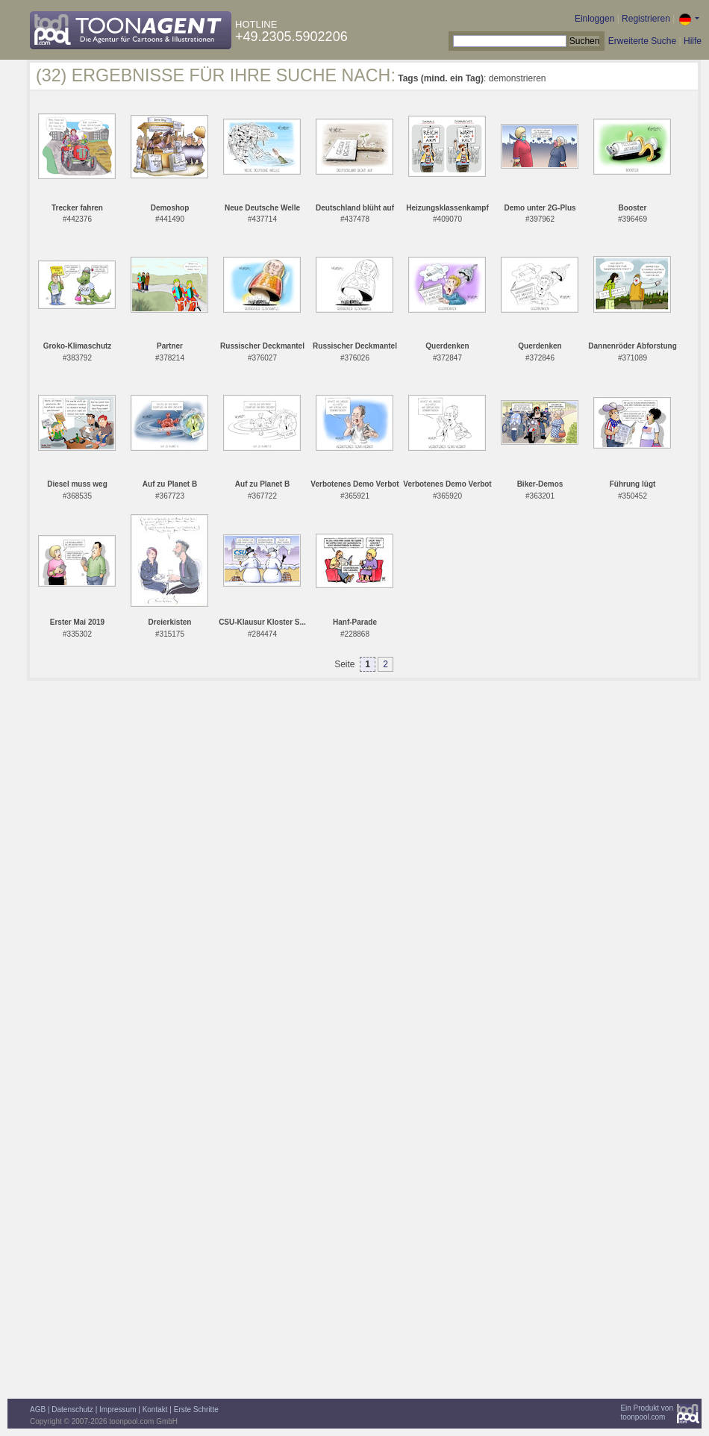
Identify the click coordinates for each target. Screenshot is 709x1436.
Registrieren (646, 18)
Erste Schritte (196, 1409)
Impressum (117, 1409)
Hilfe (693, 41)
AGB (38, 1409)
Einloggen (594, 18)
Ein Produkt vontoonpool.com (646, 1412)
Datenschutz (72, 1409)
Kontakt (155, 1409)
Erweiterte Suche (642, 41)
